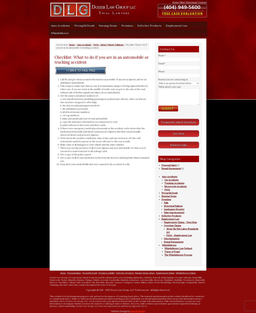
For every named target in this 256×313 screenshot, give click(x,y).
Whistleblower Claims (186, 273)
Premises (126, 25)
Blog (182, 2)
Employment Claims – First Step (180, 222)
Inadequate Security (174, 209)
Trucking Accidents (174, 183)
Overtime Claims (172, 225)
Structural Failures (173, 206)
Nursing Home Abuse (145, 273)
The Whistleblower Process (178, 255)
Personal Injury (169, 165)
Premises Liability (106, 273)
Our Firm (178, 133)
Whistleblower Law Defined (178, 248)
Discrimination (171, 238)
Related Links (178, 145)
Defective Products (149, 25)
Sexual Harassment (171, 168)
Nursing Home (108, 25)
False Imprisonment (174, 212)
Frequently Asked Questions (178, 122)
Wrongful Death (84, 25)
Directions (191, 2)
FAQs (167, 189)
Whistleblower (59, 33)
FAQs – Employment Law (179, 235)
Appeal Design (138, 311)
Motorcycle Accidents (175, 186)
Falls (166, 202)
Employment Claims (165, 273)
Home (175, 2)
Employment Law (176, 25)
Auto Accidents (59, 25)
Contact (203, 2)
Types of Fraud (172, 251)
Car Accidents (171, 180)
